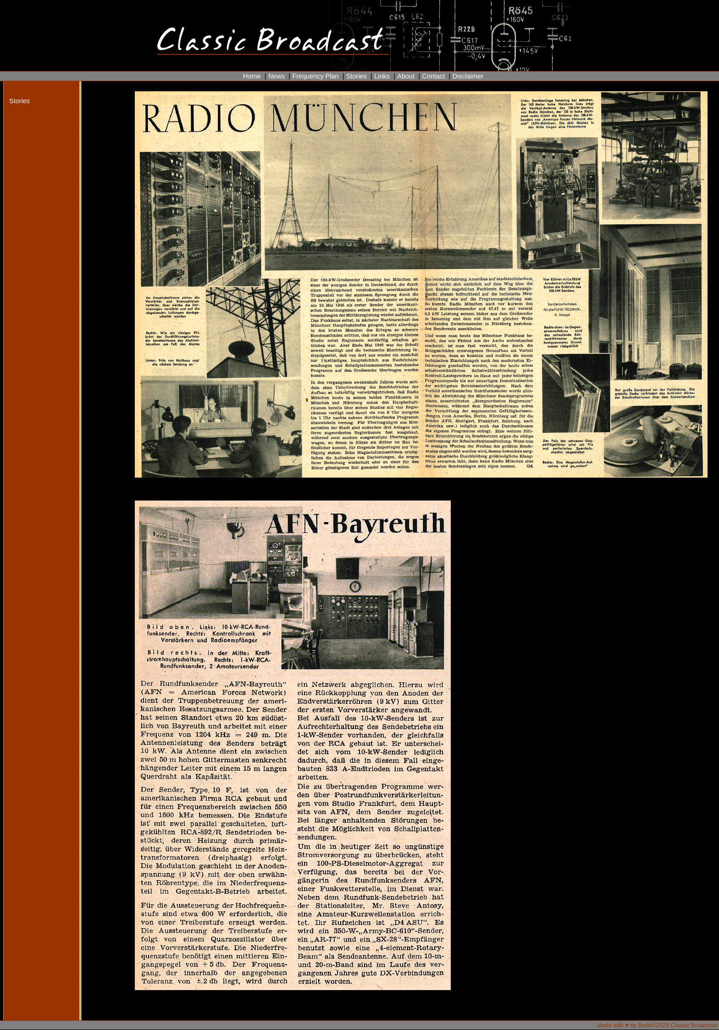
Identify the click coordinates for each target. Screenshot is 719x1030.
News (276, 76)
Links (382, 76)
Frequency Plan (315, 76)
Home (252, 76)
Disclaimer (468, 76)
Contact (433, 76)
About (406, 76)
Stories (356, 76)
